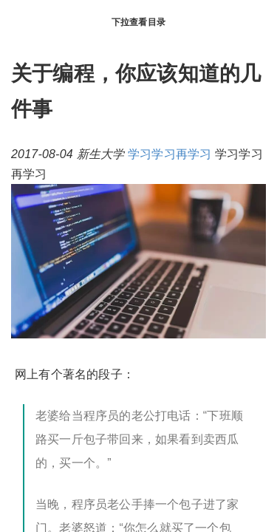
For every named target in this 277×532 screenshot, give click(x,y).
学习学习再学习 (169, 154)
